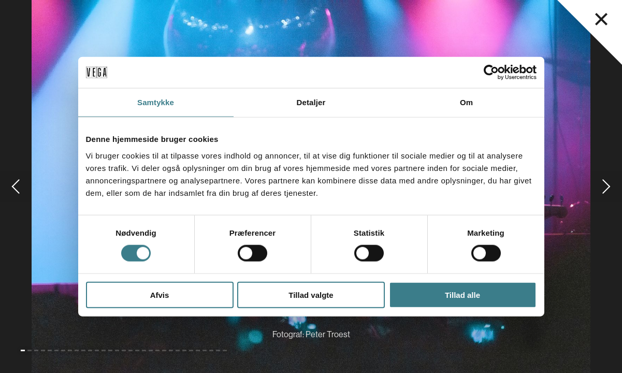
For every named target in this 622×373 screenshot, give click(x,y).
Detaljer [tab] (311, 102)
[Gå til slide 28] (204, 350)
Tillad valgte (310, 294)
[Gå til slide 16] (124, 350)
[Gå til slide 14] (110, 350)
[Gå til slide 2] (29, 350)
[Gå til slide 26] (191, 350)
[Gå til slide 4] (43, 350)
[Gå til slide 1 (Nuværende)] (23, 350)
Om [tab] (466, 102)
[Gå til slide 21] (157, 350)
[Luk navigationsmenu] (601, 19)
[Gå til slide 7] (63, 350)
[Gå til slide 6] (56, 350)
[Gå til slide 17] (130, 350)
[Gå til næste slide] (606, 186)
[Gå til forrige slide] (15, 186)
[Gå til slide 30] (218, 350)
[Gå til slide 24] (178, 350)
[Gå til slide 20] (151, 350)
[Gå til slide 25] (184, 350)
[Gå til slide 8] (70, 350)
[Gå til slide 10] (83, 350)
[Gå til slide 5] (50, 350)
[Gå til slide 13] (104, 350)
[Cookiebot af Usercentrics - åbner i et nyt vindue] (491, 72)
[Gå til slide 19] (144, 350)
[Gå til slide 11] (90, 350)
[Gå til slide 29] (211, 350)
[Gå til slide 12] (97, 350)
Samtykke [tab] (155, 102)
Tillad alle (462, 294)
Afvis (159, 294)
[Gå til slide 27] (198, 350)
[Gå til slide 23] (171, 350)
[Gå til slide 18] (137, 350)
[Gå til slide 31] (225, 350)
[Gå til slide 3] (36, 350)
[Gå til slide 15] (117, 350)
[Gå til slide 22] (164, 350)
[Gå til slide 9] (77, 350)
